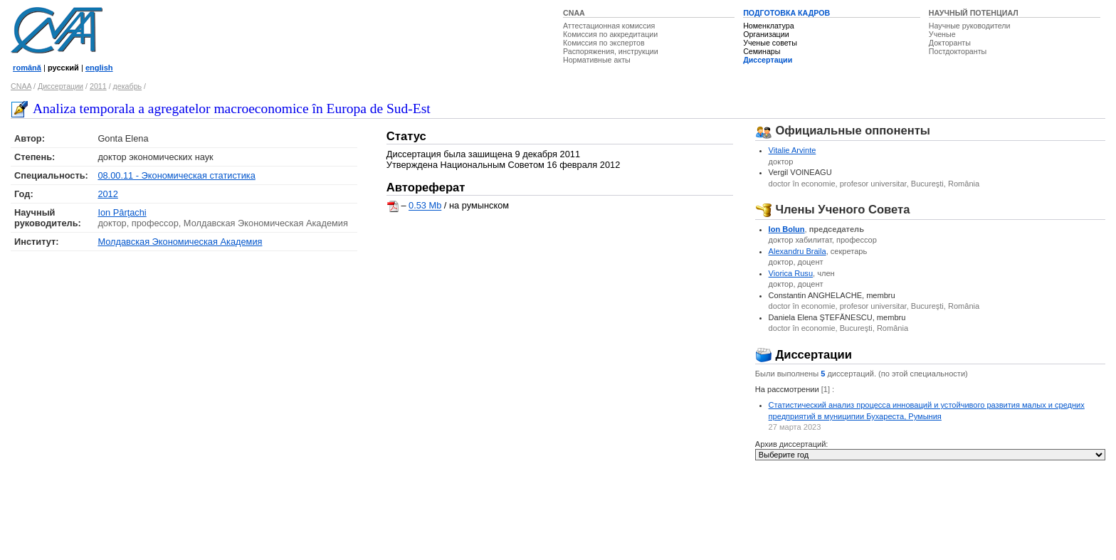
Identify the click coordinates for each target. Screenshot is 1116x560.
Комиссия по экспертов (604, 42)
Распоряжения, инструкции (610, 51)
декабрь (127, 86)
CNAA (574, 13)
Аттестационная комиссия (609, 25)
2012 (107, 194)
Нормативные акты (597, 60)
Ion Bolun (787, 229)
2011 (98, 86)
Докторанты (950, 42)
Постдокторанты (957, 51)
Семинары (761, 51)
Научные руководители (970, 25)
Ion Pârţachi (122, 212)
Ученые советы (770, 42)
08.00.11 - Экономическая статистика (176, 175)
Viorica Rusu (791, 273)
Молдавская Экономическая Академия (180, 241)
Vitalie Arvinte (792, 150)
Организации (766, 34)
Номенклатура (768, 25)
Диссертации (767, 60)
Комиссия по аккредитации (610, 34)
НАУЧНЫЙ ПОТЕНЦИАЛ (973, 13)
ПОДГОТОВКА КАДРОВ (786, 13)
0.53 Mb (425, 206)
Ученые (942, 34)
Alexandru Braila (797, 251)
